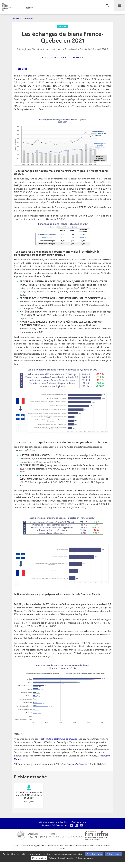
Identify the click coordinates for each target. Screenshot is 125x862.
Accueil (15, 18)
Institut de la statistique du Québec (58, 738)
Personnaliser (39, 858)
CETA (54, 57)
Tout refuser (114, 854)
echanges (78, 57)
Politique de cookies (79, 845)
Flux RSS (62, 848)
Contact (18, 845)
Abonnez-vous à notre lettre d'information (62, 822)
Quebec (64, 57)
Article (62, 26)
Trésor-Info (28, 18)
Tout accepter (94, 854)
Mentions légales (32, 845)
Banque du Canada (77, 763)
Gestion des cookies (100, 845)
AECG (44, 57)
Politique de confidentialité (55, 845)
